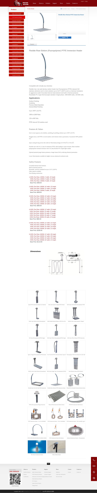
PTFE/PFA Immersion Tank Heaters (76, 404)
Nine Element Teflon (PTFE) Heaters (76, 371)
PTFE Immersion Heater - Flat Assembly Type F (76, 421)
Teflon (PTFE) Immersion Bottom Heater (56, 404)
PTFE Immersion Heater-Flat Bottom (56, 438)
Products (73, 8)
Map (43, 491)
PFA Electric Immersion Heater (37, 454)
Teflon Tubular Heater (56, 454)
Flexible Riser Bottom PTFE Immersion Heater (56, 388)
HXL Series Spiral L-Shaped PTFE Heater (56, 304)
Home (34, 3)
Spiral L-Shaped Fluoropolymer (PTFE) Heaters (37, 354)
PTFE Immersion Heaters (81, 8)
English (82, 1)
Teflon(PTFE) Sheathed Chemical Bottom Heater (75, 388)
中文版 (86, 1)
